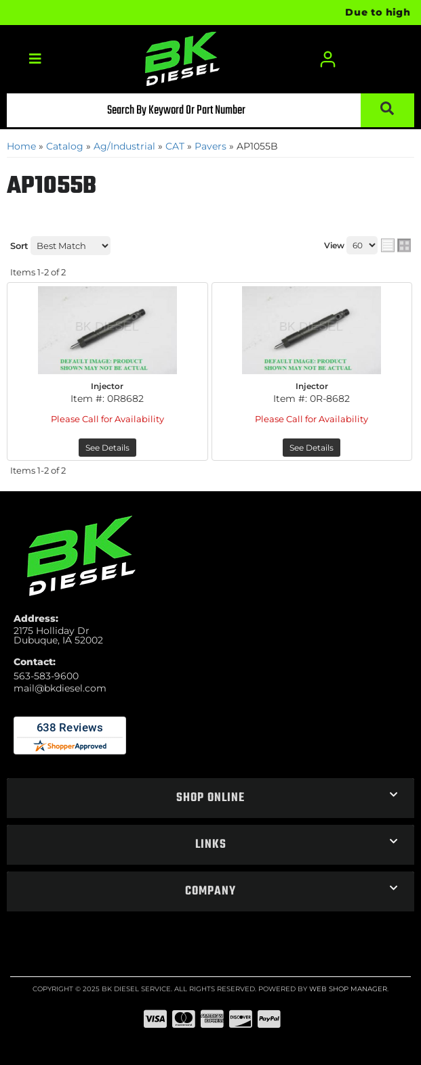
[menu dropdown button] (35, 59)
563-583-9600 (46, 676)
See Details (107, 448)
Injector (107, 386)
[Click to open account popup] (328, 59)
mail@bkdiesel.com (60, 688)
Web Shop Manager (348, 988)
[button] (210, 110)
